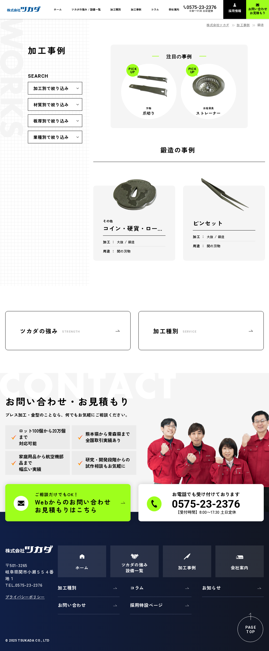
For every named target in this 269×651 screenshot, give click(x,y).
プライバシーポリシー (25, 597)
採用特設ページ (146, 605)
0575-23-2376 (29, 585)
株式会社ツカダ (217, 25)
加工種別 (67, 587)
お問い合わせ (72, 605)
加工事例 (243, 25)
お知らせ (211, 587)
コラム (137, 587)
